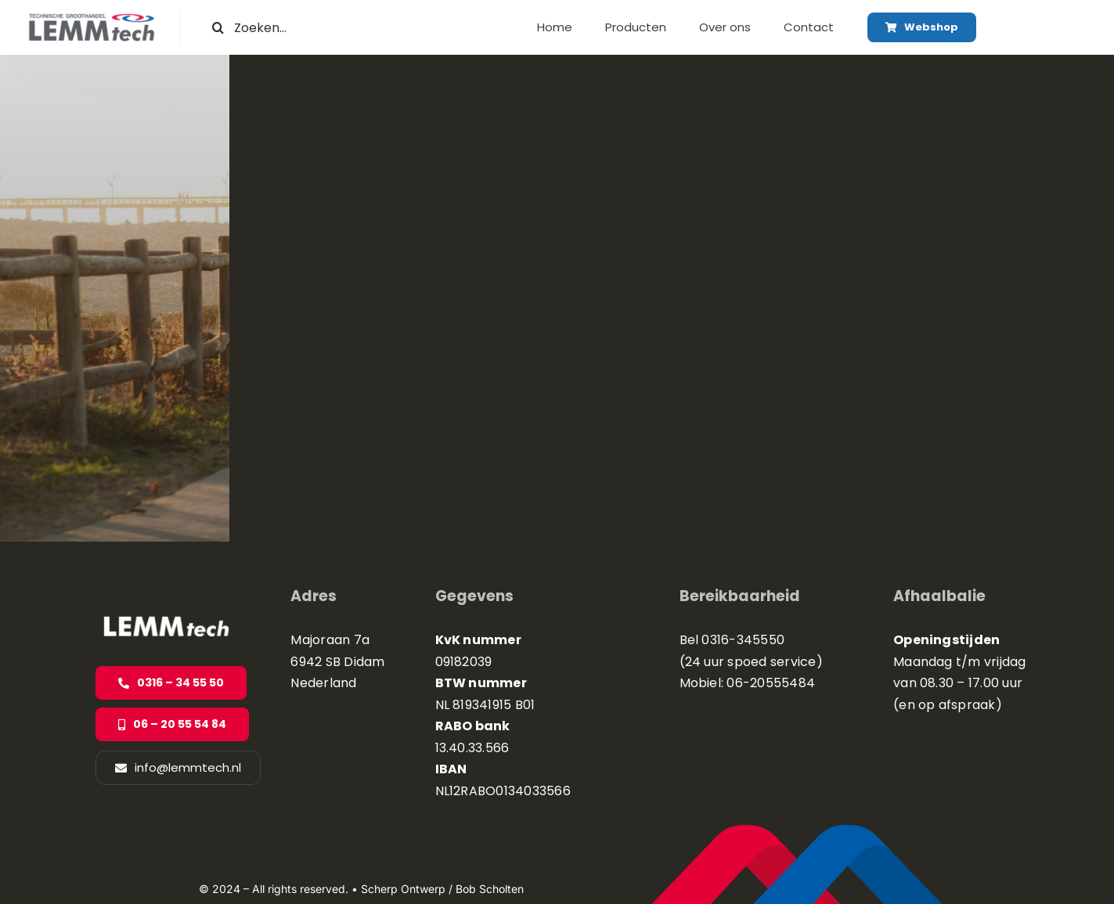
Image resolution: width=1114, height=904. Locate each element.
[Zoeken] (218, 28)
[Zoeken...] (302, 28)
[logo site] (91, 19)
